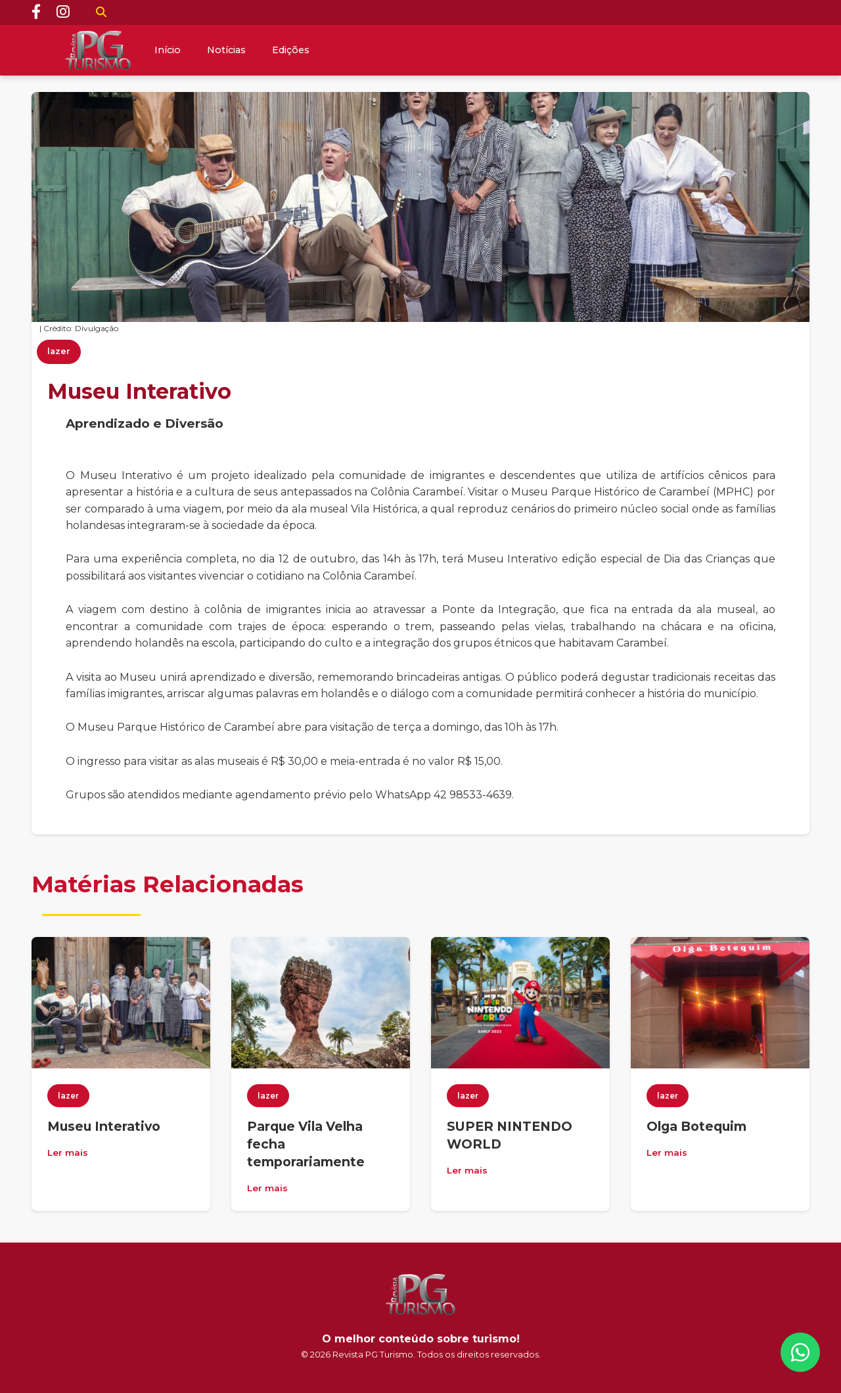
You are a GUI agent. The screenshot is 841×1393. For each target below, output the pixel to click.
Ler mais (67, 1152)
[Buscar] (101, 12)
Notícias (226, 50)
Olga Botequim (696, 1126)
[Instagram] (63, 12)
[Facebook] (36, 12)
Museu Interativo (103, 1126)
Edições (290, 50)
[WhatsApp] (800, 1352)
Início (167, 50)
